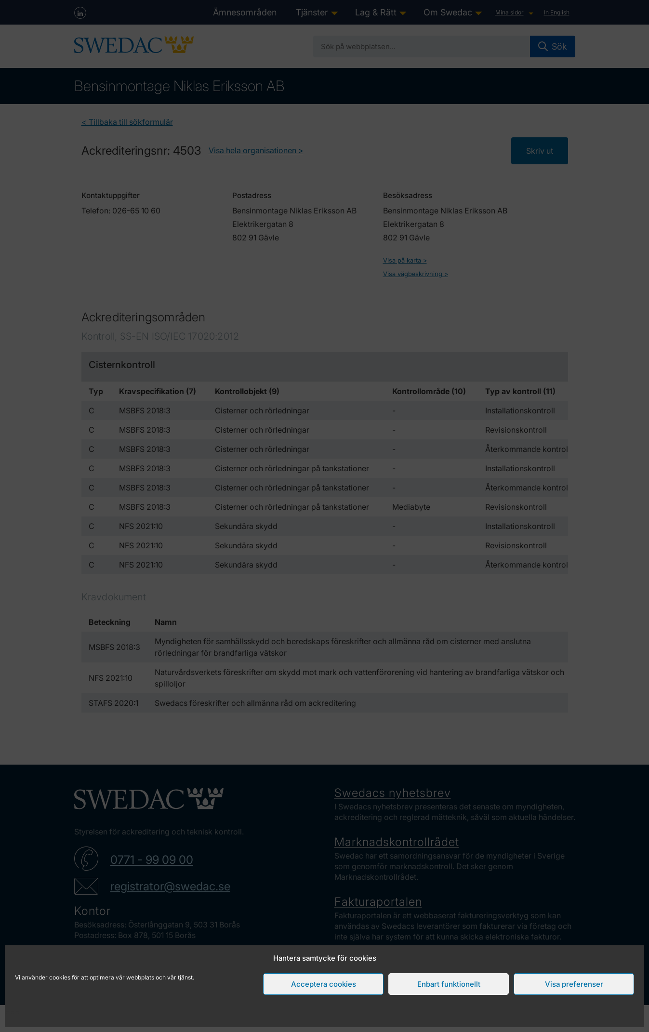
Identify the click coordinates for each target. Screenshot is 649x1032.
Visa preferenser (574, 984)
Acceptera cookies (323, 984)
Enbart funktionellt (448, 984)
